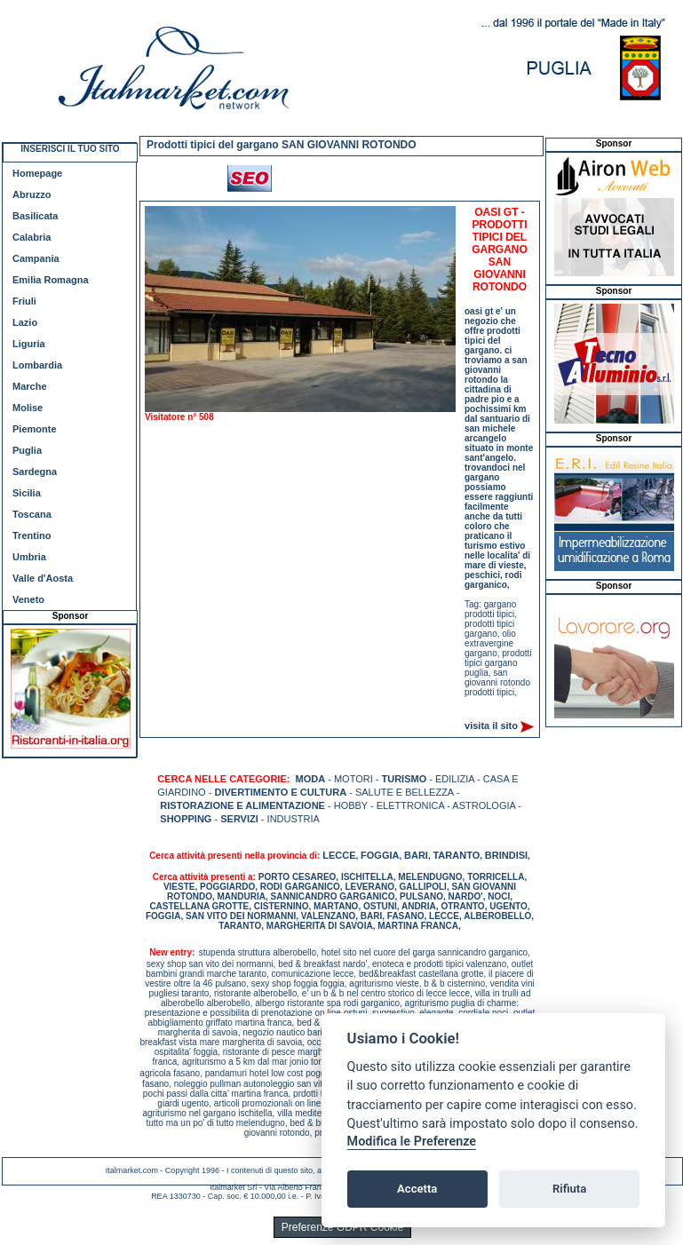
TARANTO (456, 855)
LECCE (338, 855)
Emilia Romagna (50, 279)
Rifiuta (569, 1188)
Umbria (29, 556)
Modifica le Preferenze (412, 1141)
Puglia (27, 450)
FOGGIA (380, 855)
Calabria (31, 237)
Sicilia (26, 493)
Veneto (28, 599)
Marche (29, 386)
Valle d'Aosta (42, 578)
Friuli (24, 301)
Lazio (24, 322)
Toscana (32, 514)
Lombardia (37, 365)
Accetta (417, 1188)
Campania (36, 258)
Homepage (37, 173)
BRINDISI (506, 855)
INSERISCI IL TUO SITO (69, 149)
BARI (416, 855)
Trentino (31, 535)
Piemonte (34, 429)
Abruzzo (31, 194)
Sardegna (34, 471)
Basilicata (35, 215)
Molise (27, 407)
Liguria (28, 343)
